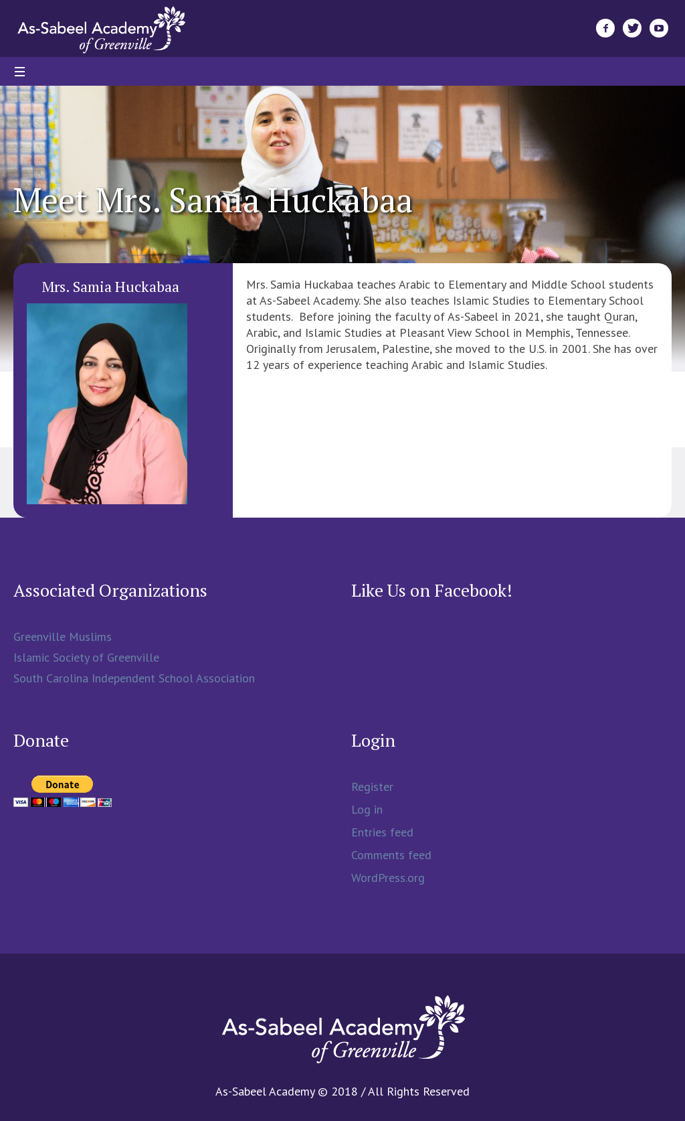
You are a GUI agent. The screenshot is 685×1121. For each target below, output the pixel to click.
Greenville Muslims (62, 636)
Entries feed (382, 832)
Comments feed (391, 855)
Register (372, 786)
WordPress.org (388, 877)
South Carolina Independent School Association (134, 678)
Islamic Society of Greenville (86, 657)
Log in (367, 809)
